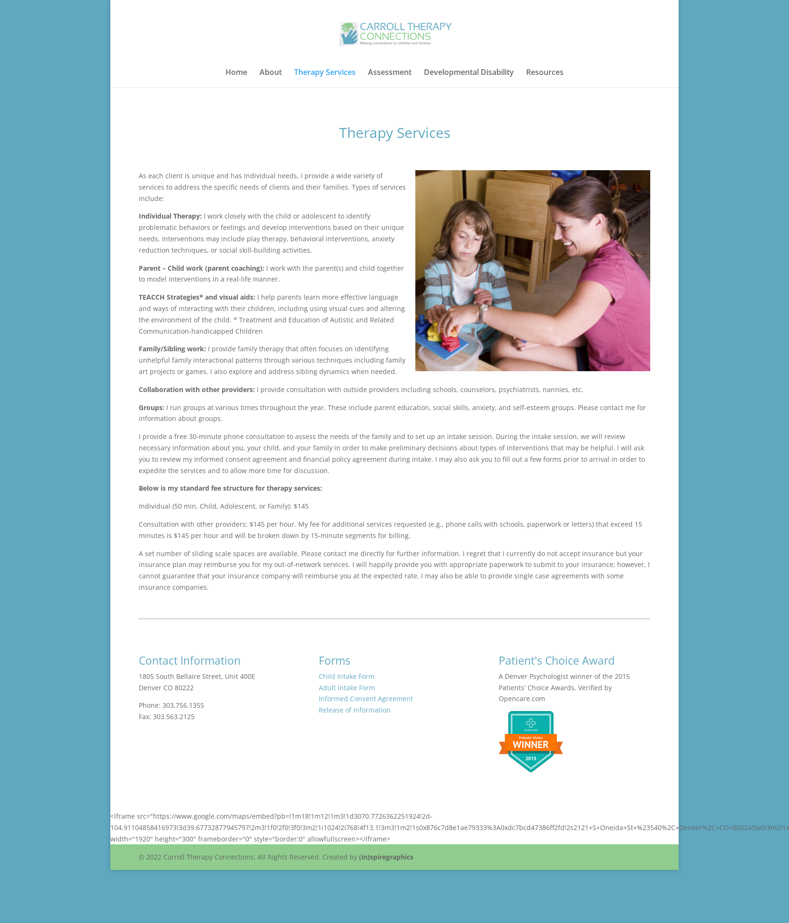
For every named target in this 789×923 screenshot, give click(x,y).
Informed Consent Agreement (366, 698)
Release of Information (355, 709)
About (271, 73)
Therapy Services (325, 73)
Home (236, 73)
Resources (545, 73)
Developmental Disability (469, 73)
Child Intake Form (347, 676)
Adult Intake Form (347, 687)
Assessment (390, 73)
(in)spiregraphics (386, 856)
